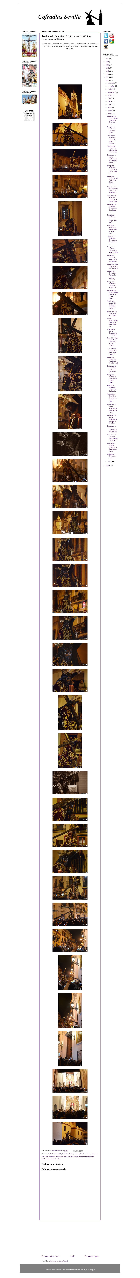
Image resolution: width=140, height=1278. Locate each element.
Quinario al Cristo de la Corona (111, 456)
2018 (107, 71)
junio (109, 101)
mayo (110, 104)
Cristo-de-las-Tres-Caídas (82, 1154)
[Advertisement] (70, 1237)
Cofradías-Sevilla (67, 1154)
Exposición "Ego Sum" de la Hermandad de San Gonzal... (112, 341)
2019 (107, 68)
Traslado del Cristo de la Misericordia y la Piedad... (112, 149)
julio (109, 98)
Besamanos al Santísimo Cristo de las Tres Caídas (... (112, 208)
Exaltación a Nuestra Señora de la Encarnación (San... (112, 447)
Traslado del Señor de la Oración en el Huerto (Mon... (112, 398)
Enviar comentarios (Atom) (59, 1261)
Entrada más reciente (51, 1256)
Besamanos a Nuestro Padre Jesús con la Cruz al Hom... (112, 294)
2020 (107, 65)
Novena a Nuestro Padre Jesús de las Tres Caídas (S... (112, 322)
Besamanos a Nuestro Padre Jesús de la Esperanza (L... (112, 120)
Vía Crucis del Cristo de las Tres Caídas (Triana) (112, 351)
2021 (107, 62)
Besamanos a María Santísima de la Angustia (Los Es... (112, 419)
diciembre (111, 83)
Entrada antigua (91, 1256)
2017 (107, 74)
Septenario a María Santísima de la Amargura (112, 332)
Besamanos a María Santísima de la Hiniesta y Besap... (112, 158)
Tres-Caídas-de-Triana (54, 1159)
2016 (107, 77)
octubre (110, 89)
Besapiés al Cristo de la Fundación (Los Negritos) (111, 275)
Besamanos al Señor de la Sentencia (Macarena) (111, 369)
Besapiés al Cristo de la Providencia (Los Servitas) (112, 360)
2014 (107, 465)
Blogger (92, 1270)
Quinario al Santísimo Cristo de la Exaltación (111, 388)
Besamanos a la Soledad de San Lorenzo (112, 313)
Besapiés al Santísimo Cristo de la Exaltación (111, 284)
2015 (107, 80)
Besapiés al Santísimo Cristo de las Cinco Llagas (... (112, 169)
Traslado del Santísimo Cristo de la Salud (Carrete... (111, 139)
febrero (110, 114)
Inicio (72, 1256)
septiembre (111, 92)
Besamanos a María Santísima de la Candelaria (112, 429)
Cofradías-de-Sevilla (54, 1154)
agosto (110, 95)
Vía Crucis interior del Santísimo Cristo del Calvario (111, 305)
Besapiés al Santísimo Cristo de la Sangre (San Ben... (112, 218)
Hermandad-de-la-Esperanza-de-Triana (61, 1156)
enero (110, 462)
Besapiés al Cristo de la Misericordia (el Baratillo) (112, 258)
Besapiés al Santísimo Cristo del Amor (111, 129)
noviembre (111, 86)
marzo (110, 110)
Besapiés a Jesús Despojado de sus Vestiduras (112, 266)
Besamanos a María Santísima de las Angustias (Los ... (112, 408)
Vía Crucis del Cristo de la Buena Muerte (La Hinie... (112, 437)
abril (109, 107)
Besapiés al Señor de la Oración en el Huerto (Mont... (112, 378)
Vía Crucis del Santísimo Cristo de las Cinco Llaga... (112, 198)
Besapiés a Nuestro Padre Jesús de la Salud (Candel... (112, 180)
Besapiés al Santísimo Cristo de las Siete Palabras (112, 249)
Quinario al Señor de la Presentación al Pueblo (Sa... (112, 229)
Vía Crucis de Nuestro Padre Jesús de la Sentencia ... (112, 189)
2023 (107, 59)
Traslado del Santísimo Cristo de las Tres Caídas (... (112, 240)
